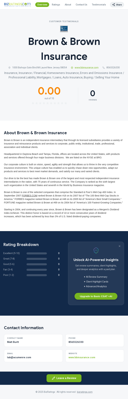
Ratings (56, 4)
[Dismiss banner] (119, 246)
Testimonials (99, 4)
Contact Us (81, 4)
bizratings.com (85, 392)
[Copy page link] (117, 4)
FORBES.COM (29, 195)
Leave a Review (64, 378)
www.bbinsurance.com (85, 67)
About (68, 4)
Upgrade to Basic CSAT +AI (96, 296)
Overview (42, 4)
